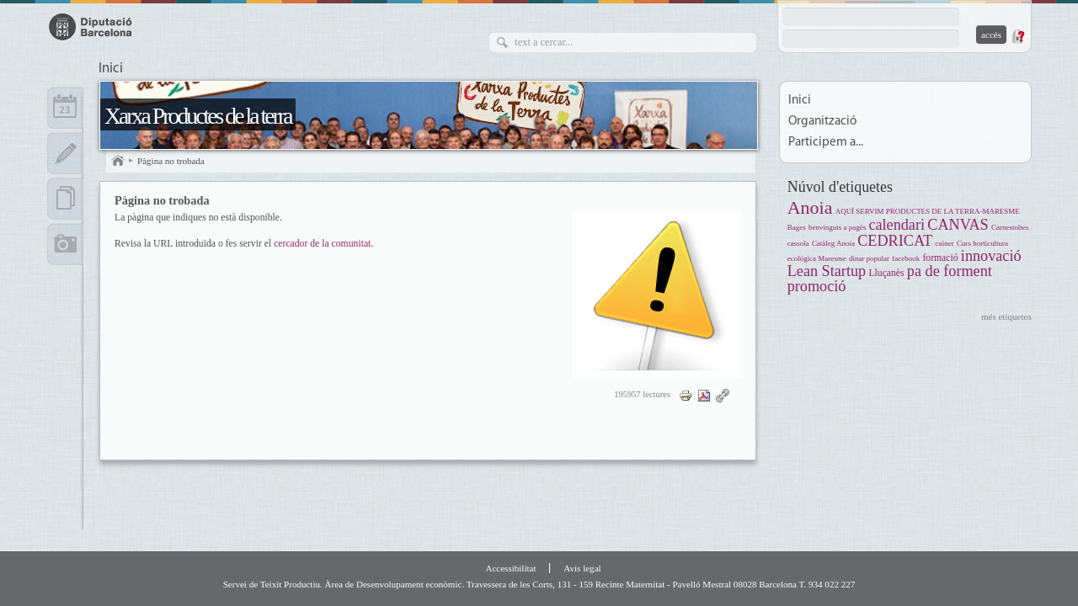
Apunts (65, 153)
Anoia (810, 207)
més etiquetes (1006, 316)
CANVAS (957, 224)
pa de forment (949, 271)
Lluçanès (886, 273)
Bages (796, 227)
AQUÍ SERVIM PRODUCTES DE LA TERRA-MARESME (927, 211)
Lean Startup (826, 271)
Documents (65, 199)
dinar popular (869, 258)
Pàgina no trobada (171, 161)
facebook (906, 258)
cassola (798, 243)
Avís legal (581, 568)
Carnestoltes (1009, 227)
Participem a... (825, 142)
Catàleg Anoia (833, 243)
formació (940, 257)
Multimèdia (65, 244)
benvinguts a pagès (837, 227)
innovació (991, 255)
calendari (896, 224)
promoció (816, 286)
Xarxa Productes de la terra (197, 116)
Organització (822, 121)
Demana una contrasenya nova (1017, 36)
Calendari (65, 108)
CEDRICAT (894, 240)
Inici (111, 69)
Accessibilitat (510, 568)
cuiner (944, 243)
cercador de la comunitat (322, 243)
